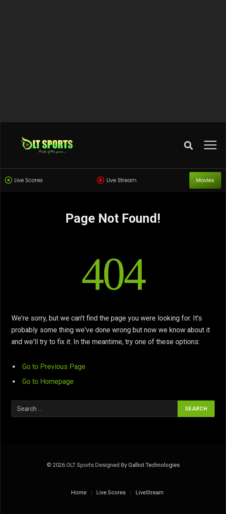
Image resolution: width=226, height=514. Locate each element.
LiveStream (150, 492)
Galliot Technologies (154, 465)
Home (78, 492)
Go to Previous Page (54, 366)
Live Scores (28, 180)
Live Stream (121, 180)
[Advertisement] (113, 61)
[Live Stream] (100, 180)
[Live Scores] (8, 180)
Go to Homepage (48, 381)
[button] (188, 145)
